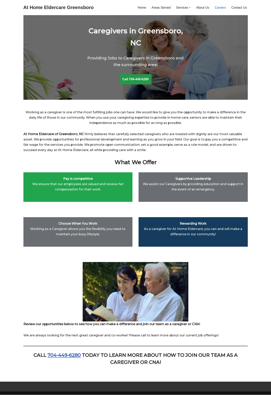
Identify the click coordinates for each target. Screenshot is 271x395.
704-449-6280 (64, 355)
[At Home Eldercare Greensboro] (58, 8)
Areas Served (160, 7)
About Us (202, 7)
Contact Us (239, 7)
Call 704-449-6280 (135, 79)
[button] (190, 7)
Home (142, 7)
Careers (220, 7)
